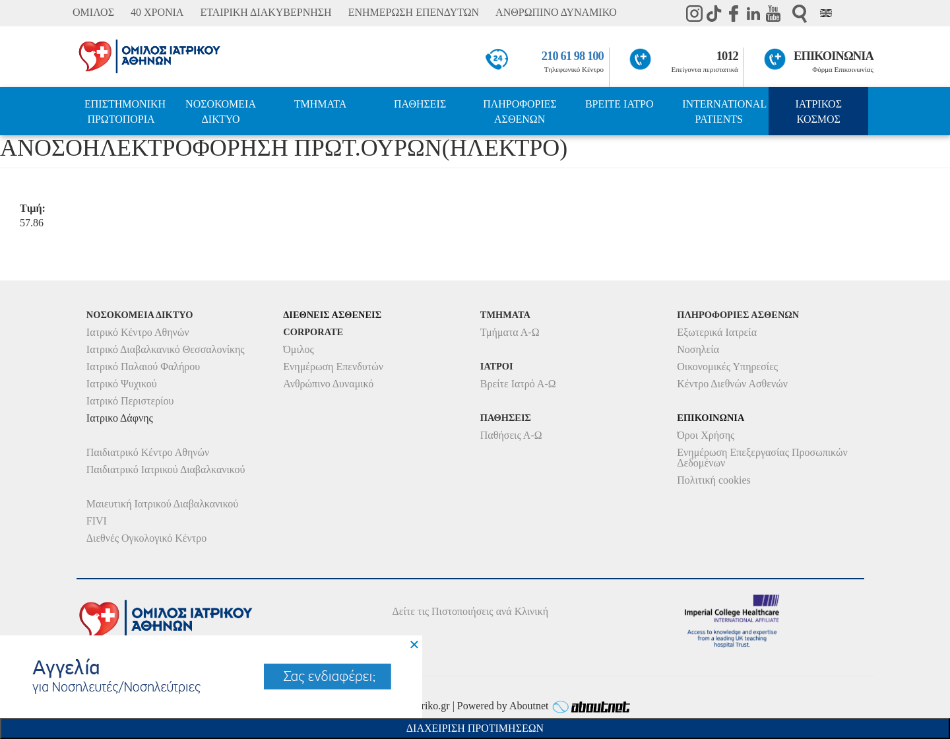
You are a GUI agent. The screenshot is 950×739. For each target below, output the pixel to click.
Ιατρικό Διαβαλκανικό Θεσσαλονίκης (165, 349)
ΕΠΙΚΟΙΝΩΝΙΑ (833, 56)
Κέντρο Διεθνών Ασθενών (732, 383)
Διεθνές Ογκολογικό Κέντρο (146, 538)
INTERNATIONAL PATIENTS (724, 111)
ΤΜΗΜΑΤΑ (320, 104)
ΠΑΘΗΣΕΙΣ (420, 104)
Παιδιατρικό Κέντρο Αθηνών (148, 452)
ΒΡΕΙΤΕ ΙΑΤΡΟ (619, 104)
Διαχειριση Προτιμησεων (475, 728)
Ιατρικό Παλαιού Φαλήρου (143, 366)
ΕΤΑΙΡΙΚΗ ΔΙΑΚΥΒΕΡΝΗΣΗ (265, 12)
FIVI (96, 521)
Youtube (773, 13)
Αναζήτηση (799, 13)
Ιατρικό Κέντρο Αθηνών (137, 332)
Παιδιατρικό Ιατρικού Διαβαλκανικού (165, 469)
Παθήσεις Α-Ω (511, 435)
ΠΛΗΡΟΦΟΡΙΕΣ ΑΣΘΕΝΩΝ (520, 111)
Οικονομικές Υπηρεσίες (727, 366)
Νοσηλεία (698, 349)
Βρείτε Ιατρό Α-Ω (518, 383)
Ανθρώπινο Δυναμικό (328, 383)
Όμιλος (298, 349)
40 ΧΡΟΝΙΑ (157, 12)
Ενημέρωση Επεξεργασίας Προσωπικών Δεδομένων (762, 457)
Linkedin (753, 13)
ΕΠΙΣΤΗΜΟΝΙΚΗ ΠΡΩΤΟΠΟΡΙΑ (125, 111)
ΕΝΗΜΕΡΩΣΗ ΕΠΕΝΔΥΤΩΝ (413, 12)
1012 (727, 56)
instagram (694, 13)
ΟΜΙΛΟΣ (93, 12)
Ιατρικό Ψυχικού (121, 383)
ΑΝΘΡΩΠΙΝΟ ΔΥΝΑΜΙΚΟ (556, 12)
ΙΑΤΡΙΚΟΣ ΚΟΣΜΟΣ (819, 111)
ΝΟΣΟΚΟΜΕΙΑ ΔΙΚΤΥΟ (220, 111)
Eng (826, 13)
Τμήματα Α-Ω (510, 332)
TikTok (714, 13)
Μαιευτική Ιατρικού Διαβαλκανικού (162, 503)
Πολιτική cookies (713, 480)
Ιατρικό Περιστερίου (130, 400)
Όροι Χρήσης (705, 435)
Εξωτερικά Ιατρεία (717, 332)
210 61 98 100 (573, 56)
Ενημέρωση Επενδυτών (333, 366)
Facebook (734, 13)
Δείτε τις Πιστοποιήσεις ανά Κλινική (471, 611)
